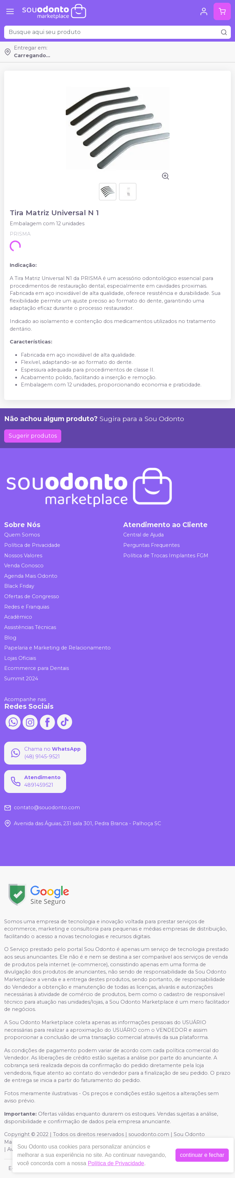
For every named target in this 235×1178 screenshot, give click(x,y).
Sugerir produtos (33, 436)
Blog (10, 638)
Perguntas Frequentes (151, 545)
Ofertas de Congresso (31, 596)
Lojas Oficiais (20, 658)
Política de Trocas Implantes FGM (165, 555)
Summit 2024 (21, 678)
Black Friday (19, 586)
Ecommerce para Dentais (36, 668)
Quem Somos (22, 535)
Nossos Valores (23, 555)
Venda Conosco (24, 565)
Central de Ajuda (143, 535)
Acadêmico (18, 617)
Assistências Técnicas (30, 627)
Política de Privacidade (32, 545)
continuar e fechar (202, 1155)
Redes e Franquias (26, 607)
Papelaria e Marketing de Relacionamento (57, 648)
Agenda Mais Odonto (30, 576)
